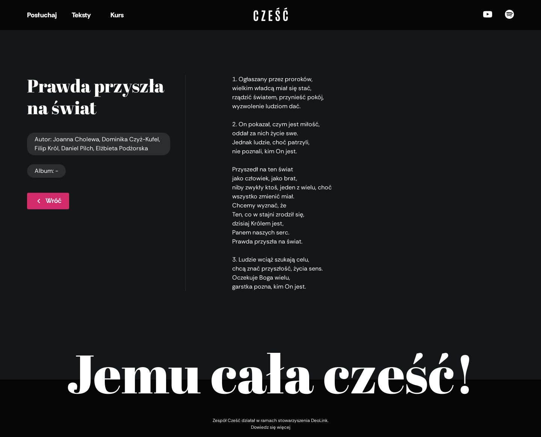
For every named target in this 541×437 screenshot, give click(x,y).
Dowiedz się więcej (270, 427)
